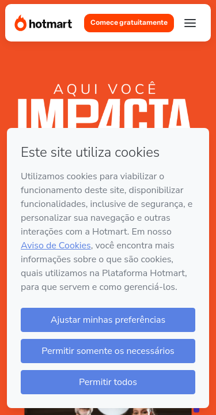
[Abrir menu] (190, 23)
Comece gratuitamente (129, 22)
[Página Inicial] (43, 22)
